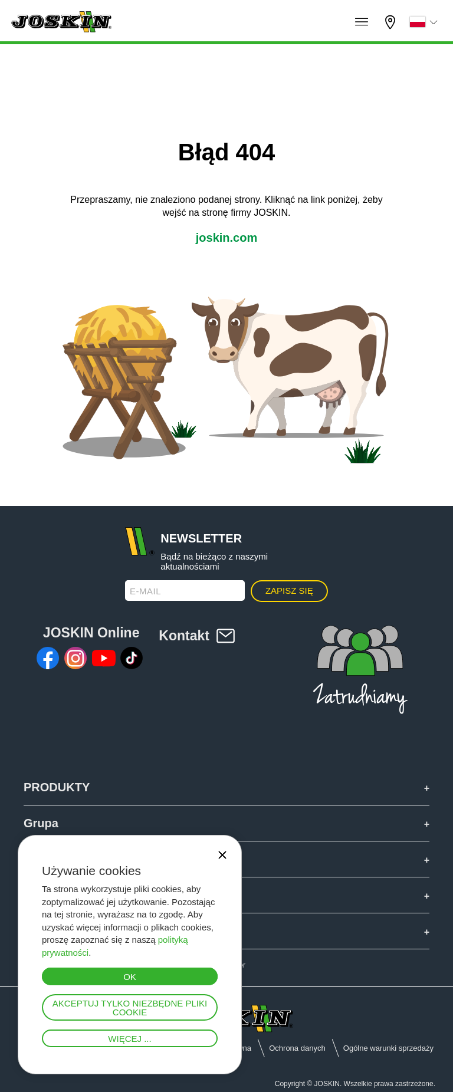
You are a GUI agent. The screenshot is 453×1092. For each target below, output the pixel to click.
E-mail (145, 591)
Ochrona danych (297, 1048)
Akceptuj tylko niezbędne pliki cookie (129, 1007)
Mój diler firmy (392, 22)
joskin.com (226, 237)
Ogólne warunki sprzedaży (388, 1048)
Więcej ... (129, 1039)
